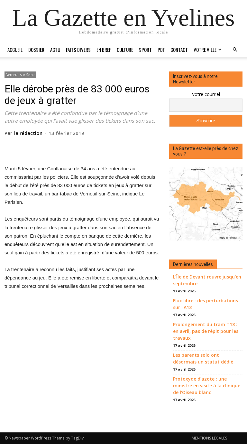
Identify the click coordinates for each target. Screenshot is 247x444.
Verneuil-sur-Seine (20, 74)
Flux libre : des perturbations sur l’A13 (205, 304)
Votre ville (207, 49)
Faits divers (78, 49)
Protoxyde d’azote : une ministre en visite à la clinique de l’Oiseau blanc (206, 385)
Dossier (36, 49)
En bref (103, 49)
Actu (55, 49)
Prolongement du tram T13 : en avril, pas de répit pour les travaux (205, 331)
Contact (179, 49)
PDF (161, 49)
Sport (145, 49)
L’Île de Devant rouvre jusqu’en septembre (207, 280)
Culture (125, 49)
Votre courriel (206, 94)
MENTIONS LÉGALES (209, 438)
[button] (234, 50)
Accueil (15, 49)
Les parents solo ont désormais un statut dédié (203, 358)
